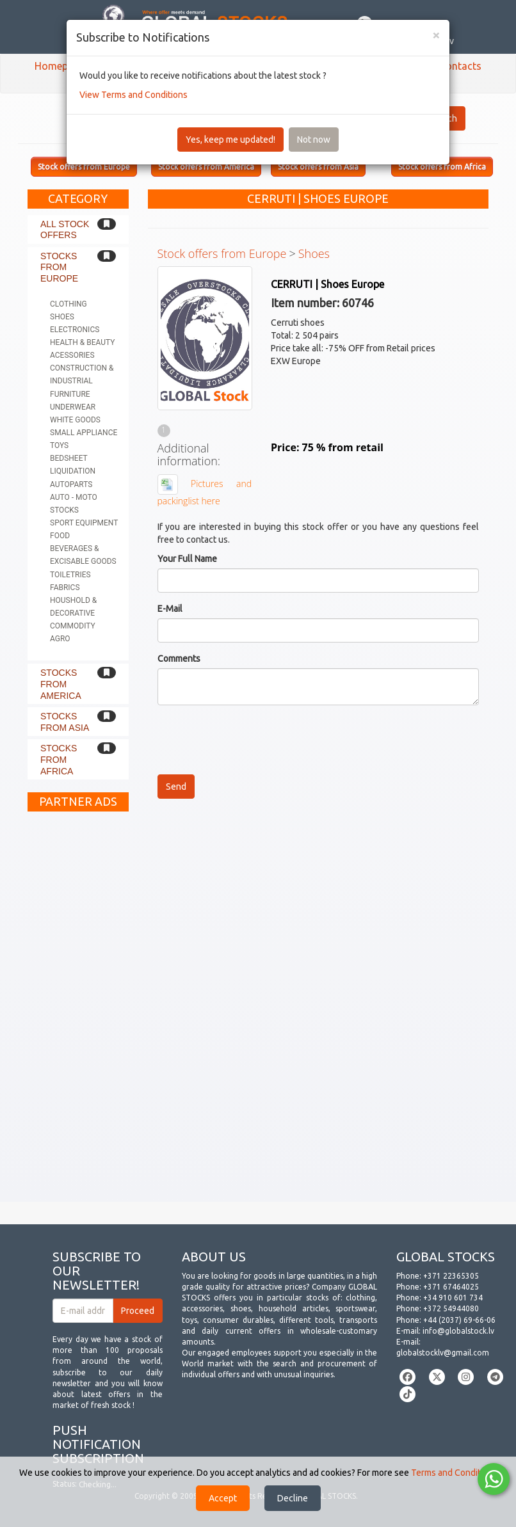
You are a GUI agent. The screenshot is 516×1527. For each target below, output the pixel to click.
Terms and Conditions (454, 1472)
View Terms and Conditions (133, 95)
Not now (313, 139)
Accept (223, 1498)
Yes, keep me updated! (230, 139)
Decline (292, 1498)
